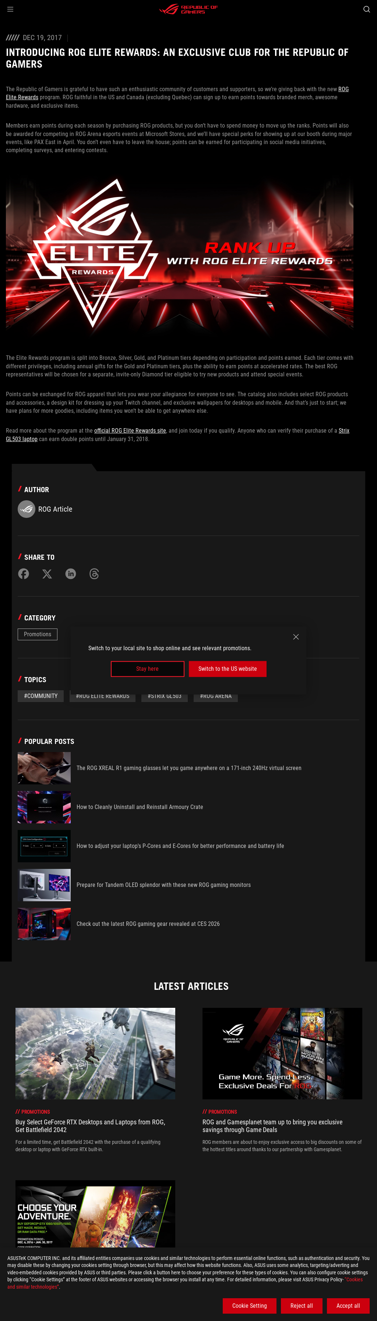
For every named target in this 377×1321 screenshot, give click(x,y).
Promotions (37, 634)
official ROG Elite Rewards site (130, 430)
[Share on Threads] (94, 574)
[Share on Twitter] (47, 574)
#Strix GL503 (165, 695)
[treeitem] (95, 1080)
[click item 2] (196, 1172)
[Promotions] (92, 1219)
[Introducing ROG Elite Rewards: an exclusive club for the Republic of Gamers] (210, 1219)
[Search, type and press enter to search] (366, 9)
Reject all (301, 1305)
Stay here (147, 668)
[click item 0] (183, 1172)
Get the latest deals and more (279, 1236)
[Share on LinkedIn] (71, 574)
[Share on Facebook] (23, 574)
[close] (296, 637)
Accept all (348, 1305)
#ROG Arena (216, 695)
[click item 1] (190, 1172)
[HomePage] (12, 1219)
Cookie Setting (249, 1305)
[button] (10, 9)
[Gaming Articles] (48, 1219)
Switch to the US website (227, 668)
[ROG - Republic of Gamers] (188, 9)
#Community (40, 695)
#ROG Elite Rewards (102, 695)
